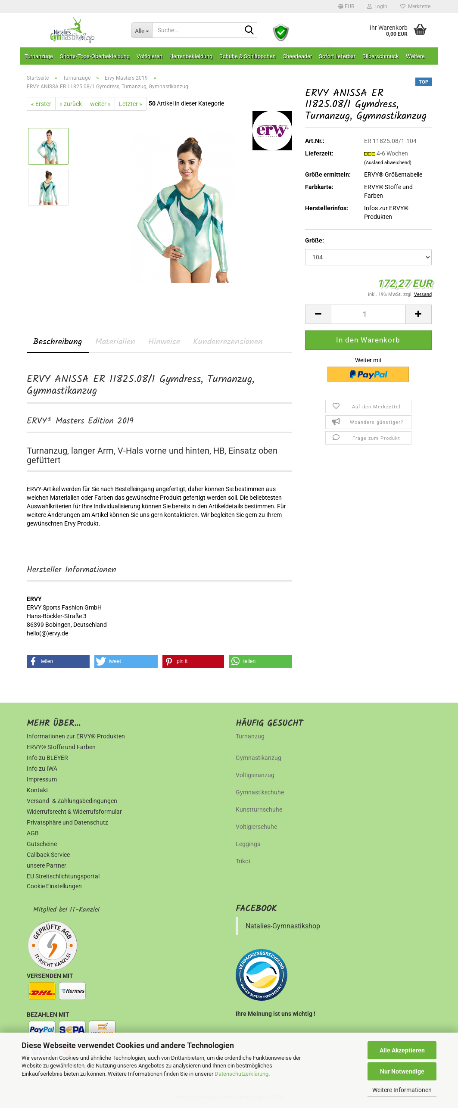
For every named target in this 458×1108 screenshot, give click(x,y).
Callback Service (48, 854)
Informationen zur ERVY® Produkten (76, 736)
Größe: (314, 240)
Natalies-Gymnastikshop (283, 926)
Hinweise (164, 342)
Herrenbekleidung (190, 56)
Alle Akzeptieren (402, 1050)
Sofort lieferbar (337, 56)
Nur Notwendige (402, 1071)
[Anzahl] (368, 314)
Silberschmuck (380, 56)
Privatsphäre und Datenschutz (67, 822)
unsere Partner (46, 865)
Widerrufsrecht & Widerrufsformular (74, 811)
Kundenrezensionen (228, 342)
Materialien (115, 342)
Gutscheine (42, 843)
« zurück (70, 103)
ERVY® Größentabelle (393, 174)
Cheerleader (297, 56)
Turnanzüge (39, 56)
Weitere (415, 56)
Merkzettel (416, 6)
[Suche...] (141, 30)
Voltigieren (149, 56)
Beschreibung (57, 342)
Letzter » (130, 103)
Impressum (42, 779)
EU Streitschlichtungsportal (63, 876)
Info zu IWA (42, 768)
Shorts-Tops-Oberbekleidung (95, 56)
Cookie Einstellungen (54, 886)
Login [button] (377, 6)
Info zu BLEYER (47, 757)
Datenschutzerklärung (241, 1074)
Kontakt (37, 790)
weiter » (100, 103)
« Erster (41, 103)
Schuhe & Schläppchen (247, 56)
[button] (346, 6)
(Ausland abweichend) (387, 162)
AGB (33, 833)
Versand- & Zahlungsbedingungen (72, 800)
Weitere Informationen (402, 1089)
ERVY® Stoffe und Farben (61, 747)
